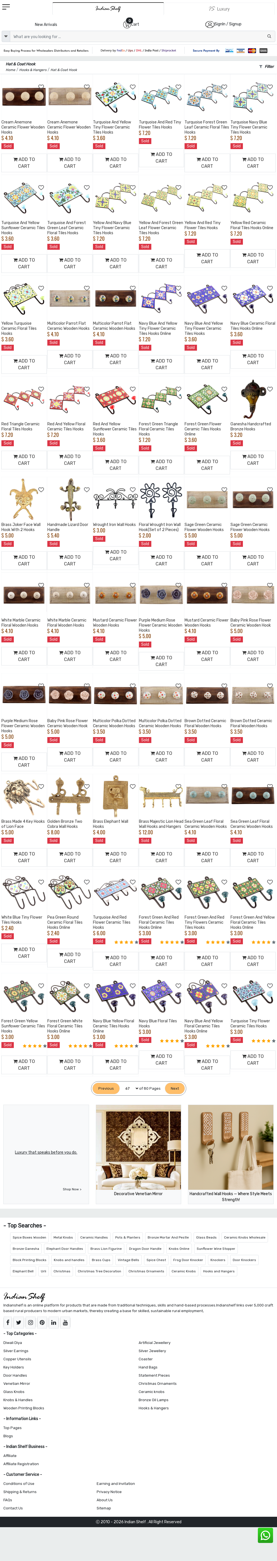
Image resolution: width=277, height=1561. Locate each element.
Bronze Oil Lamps (154, 1400)
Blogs (8, 1436)
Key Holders (13, 1367)
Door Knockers (244, 1260)
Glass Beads (206, 1237)
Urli (43, 1271)
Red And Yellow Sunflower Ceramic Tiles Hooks (115, 429)
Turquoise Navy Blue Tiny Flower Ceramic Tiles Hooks (249, 127)
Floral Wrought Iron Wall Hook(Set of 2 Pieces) (160, 527)
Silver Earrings (15, 1351)
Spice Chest (156, 1260)
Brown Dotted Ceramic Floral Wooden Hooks (205, 723)
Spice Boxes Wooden (29, 1237)
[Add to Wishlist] (41, 87)
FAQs (7, 1500)
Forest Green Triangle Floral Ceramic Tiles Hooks (158, 429)
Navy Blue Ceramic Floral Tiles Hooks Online (253, 326)
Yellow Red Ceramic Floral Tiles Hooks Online (252, 225)
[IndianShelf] (108, 8)
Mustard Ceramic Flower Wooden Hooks (115, 623)
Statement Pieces (154, 1375)
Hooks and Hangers (219, 1271)
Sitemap (104, 1508)
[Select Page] (129, 1088)
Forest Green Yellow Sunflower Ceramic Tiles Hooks (23, 1026)
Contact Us (13, 1508)
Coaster (146, 1359)
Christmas (62, 1271)
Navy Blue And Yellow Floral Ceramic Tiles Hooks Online (204, 1026)
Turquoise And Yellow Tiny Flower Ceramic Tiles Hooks (112, 127)
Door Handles (15, 1375)
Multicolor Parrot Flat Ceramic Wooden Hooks (68, 326)
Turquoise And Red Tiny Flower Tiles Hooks (160, 125)
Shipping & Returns (20, 1492)
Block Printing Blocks (29, 1260)
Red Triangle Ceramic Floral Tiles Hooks (20, 427)
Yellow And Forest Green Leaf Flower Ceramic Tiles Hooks (161, 227)
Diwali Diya (12, 1343)
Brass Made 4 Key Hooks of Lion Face (23, 824)
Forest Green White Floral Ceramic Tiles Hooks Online (65, 1026)
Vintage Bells (128, 1260)
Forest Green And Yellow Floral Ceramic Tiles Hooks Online (253, 922)
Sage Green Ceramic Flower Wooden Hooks (204, 527)
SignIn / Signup (227, 24)
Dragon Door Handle (145, 1249)
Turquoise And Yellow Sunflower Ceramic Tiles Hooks (23, 227)
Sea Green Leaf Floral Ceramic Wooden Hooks (206, 824)
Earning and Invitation (116, 1484)
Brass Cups (101, 1260)
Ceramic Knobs (184, 1271)
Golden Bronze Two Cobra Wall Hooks (64, 824)
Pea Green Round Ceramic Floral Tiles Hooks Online (65, 922)
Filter (266, 66)
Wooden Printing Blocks (23, 1408)
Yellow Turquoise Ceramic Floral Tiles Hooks (19, 328)
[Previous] (106, 1088)
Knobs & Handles (18, 1400)
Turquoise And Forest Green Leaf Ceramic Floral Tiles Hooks (66, 227)
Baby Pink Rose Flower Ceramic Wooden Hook (251, 623)
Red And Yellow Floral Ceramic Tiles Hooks (66, 427)
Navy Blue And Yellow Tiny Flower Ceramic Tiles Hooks (204, 328)
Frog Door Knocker (188, 1260)
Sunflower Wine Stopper (216, 1249)
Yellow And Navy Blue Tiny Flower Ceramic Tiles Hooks (112, 227)
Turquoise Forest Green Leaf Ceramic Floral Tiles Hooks (207, 127)
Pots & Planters (127, 1237)
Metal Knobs (63, 1237)
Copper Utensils (17, 1359)
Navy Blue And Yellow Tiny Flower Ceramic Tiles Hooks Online (158, 328)
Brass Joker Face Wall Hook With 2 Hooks (21, 527)
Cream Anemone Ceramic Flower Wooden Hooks (23, 127)
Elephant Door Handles (64, 1249)
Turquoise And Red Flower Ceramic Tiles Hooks (111, 922)
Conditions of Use (18, 1484)
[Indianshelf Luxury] (219, 9)
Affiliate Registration (21, 1464)
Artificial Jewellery (154, 1343)
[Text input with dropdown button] (142, 36)
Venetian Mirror (16, 1383)
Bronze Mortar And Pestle (168, 1237)
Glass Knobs (14, 1392)
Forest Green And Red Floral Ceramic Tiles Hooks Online (159, 922)
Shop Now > (72, 1189)
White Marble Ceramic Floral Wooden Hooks (21, 623)
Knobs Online (179, 1249)
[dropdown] (6, 36)
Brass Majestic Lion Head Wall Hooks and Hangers (161, 824)
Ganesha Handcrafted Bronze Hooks (251, 427)
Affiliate (10, 1456)
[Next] (175, 1088)
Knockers (217, 1260)
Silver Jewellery (152, 1351)
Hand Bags (148, 1367)
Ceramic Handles (94, 1237)
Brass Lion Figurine (106, 1249)
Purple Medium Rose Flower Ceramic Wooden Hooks (160, 625)
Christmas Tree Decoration (99, 1271)
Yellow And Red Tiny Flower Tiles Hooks (203, 225)
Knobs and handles (69, 1260)
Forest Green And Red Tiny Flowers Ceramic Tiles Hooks (204, 922)
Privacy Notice (109, 1492)
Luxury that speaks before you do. (46, 1152)
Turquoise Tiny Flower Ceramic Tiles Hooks (250, 1024)
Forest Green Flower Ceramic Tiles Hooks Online (203, 429)
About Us (105, 1500)
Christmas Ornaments (146, 1271)
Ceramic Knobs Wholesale (244, 1237)
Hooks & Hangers (154, 1408)
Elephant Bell (23, 1271)
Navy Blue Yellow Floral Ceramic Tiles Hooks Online (113, 1026)
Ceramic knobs (152, 1392)
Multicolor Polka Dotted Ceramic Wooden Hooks (114, 723)
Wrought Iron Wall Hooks (114, 524)
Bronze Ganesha (26, 1249)
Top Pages (12, 1428)
